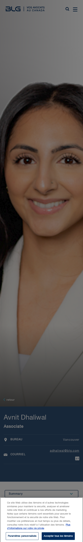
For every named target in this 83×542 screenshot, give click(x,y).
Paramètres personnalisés (22, 537)
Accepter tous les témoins (58, 537)
